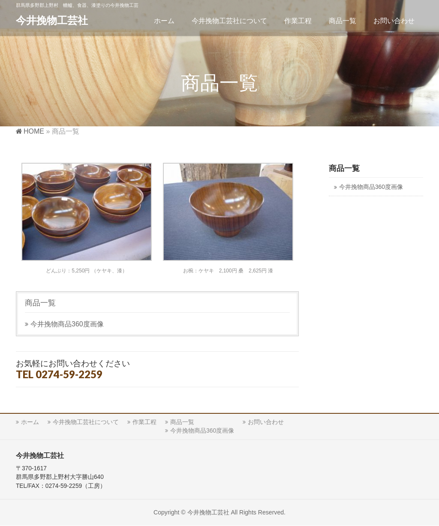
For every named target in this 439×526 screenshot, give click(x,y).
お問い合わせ (266, 421)
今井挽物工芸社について (86, 421)
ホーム (30, 421)
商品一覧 (40, 303)
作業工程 (144, 421)
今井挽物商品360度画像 (67, 324)
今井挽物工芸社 (52, 20)
